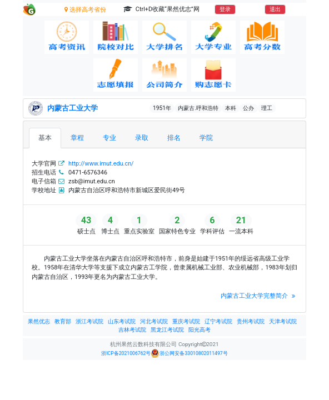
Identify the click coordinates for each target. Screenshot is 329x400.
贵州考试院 (251, 321)
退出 (275, 9)
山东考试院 (122, 321)
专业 (109, 137)
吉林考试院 (132, 330)
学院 (206, 137)
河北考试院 (154, 321)
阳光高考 (199, 330)
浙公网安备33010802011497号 (189, 353)
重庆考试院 (186, 321)
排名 (174, 137)
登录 (225, 9)
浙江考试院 (89, 321)
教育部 (62, 321)
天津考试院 (283, 321)
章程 (77, 137)
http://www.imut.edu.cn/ (101, 163)
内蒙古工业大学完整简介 (259, 295)
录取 (141, 137)
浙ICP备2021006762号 (126, 353)
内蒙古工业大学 (72, 108)
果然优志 (39, 321)
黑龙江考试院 (167, 330)
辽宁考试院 (218, 321)
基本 (45, 137)
